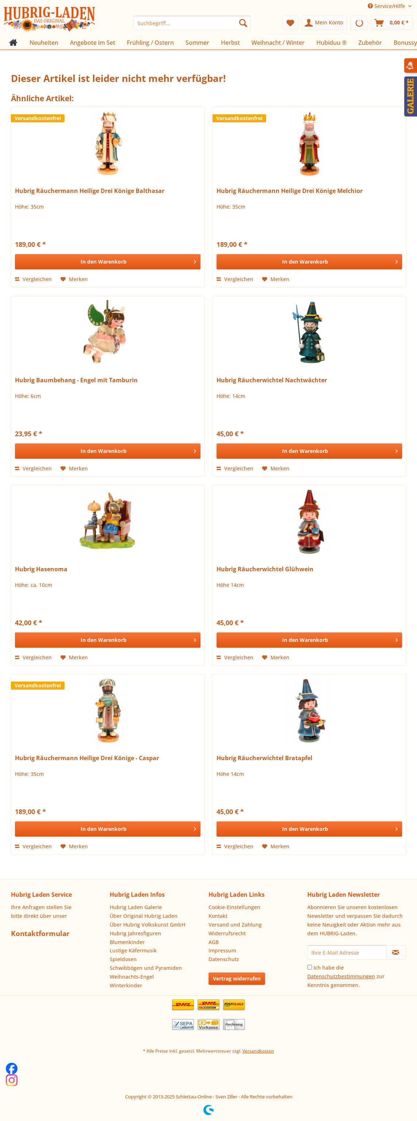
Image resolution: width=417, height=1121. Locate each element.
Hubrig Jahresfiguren (135, 933)
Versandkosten (258, 1051)
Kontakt (217, 915)
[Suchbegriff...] (192, 23)
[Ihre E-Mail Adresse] (346, 952)
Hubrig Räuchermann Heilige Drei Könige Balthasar (89, 191)
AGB (213, 942)
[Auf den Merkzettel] (74, 279)
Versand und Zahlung (235, 924)
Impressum (222, 950)
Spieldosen (123, 959)
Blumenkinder (127, 942)
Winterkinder (126, 985)
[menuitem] (192, 23)
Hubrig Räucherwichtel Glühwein (265, 569)
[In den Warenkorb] (107, 261)
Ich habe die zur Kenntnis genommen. (346, 976)
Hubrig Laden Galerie (136, 907)
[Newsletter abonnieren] (396, 952)
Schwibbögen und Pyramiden (146, 967)
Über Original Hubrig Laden (144, 915)
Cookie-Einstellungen (234, 907)
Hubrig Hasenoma (41, 569)
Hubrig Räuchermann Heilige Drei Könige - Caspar (87, 758)
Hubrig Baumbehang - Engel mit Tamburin (76, 380)
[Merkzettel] (290, 23)
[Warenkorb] (392, 23)
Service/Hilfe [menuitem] (387, 6)
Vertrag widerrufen (237, 978)
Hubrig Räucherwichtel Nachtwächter (272, 380)
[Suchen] (243, 23)
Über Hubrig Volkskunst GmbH (147, 924)
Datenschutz (223, 959)
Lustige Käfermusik (133, 950)
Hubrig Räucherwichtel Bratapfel (264, 758)
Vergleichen (33, 279)
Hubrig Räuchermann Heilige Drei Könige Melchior (290, 191)
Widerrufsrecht (227, 933)
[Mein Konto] (324, 23)
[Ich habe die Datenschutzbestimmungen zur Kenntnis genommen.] (309, 967)
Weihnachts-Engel (132, 976)
